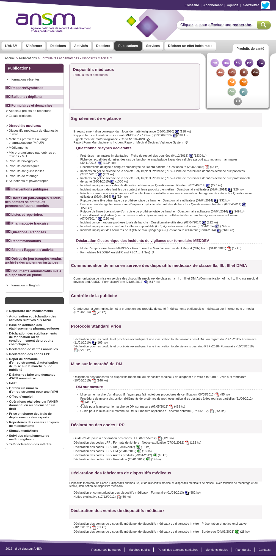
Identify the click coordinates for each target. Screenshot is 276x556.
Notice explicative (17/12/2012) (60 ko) (102, 496)
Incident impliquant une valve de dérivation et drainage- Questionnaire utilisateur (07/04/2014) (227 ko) (151, 185)
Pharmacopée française (26, 223)
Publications (128, 46)
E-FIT (13, 383)
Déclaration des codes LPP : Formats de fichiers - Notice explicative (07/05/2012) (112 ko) (137, 442)
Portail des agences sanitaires (178, 549)
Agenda (233, 5)
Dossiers (103, 46)
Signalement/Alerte (23, 430)
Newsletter (251, 5)
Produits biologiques (23, 161)
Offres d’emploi (21, 396)
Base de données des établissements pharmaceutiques (34, 326)
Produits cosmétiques (24, 166)
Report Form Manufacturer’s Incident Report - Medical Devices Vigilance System (130, 142)
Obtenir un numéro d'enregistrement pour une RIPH (33, 389)
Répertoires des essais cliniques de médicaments (34, 423)
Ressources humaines (106, 549)
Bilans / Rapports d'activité (29, 250)
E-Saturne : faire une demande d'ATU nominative (32, 376)
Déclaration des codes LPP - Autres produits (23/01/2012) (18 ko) (120, 455)
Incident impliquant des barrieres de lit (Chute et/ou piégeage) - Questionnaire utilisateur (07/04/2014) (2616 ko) (157, 230)
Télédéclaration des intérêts (30, 444)
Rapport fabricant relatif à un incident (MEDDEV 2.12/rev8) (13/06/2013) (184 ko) (131, 135)
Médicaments (18, 147)
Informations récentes (24, 79)
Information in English (24, 285)
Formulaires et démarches (29, 105)
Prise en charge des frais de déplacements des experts (30, 415)
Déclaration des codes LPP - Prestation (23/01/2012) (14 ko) (117, 459)
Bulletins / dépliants (24, 97)
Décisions (58, 46)
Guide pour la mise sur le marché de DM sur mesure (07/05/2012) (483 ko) (132, 406)
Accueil (10, 58)
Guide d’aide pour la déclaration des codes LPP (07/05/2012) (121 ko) (123, 438)
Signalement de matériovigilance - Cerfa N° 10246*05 (111, 139)
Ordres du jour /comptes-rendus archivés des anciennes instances (33, 260)
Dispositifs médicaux (25, 125)
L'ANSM (11, 46)
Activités (81, 46)
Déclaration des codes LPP (29, 354)
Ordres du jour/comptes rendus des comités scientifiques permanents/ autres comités (33, 202)
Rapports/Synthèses (24, 88)
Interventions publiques (27, 189)
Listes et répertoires (24, 215)
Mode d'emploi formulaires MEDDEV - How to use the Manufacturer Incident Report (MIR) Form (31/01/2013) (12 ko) (160, 248)
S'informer (34, 46)
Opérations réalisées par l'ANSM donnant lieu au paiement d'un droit (34, 405)
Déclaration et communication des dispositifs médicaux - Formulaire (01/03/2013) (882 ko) (137, 492)
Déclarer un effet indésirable (190, 46)
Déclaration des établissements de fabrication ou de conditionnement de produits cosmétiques (33, 338)
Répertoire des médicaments (31, 310)
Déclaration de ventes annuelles (33, 349)
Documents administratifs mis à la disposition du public (33, 273)
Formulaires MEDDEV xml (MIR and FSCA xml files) (117, 252)
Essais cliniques (20, 115)
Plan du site (243, 549)
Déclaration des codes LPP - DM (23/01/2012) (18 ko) (112, 451)
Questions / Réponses (25, 232)
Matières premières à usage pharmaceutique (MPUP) (29, 140)
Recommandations (23, 241)
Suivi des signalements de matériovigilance (29, 437)
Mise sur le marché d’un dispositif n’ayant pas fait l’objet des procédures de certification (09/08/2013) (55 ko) (155, 394)
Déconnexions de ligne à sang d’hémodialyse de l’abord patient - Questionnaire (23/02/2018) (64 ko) (149, 166)
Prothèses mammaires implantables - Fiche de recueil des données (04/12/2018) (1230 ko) (143, 155)
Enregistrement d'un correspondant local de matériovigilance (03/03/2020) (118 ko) (132, 131)
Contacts (264, 549)
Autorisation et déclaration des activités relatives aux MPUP (32, 318)
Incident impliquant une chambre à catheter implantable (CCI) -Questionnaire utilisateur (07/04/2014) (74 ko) (155, 226)
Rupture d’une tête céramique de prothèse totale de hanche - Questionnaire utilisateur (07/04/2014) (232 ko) (155, 200)
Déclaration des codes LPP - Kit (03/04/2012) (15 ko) (111, 447)
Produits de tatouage (23, 176)
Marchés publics (140, 549)
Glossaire (192, 5)
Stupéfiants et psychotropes (28, 180)
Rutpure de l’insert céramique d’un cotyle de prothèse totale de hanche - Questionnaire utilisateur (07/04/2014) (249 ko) (162, 211)
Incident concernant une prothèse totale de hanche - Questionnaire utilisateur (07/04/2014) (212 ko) (149, 222)
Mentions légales (216, 549)
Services (153, 46)
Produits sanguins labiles (26, 171)
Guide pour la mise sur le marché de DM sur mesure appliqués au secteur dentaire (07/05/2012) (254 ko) (152, 411)
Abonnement (213, 5)
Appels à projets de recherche (30, 110)
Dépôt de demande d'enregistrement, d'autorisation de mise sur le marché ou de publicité (33, 364)
